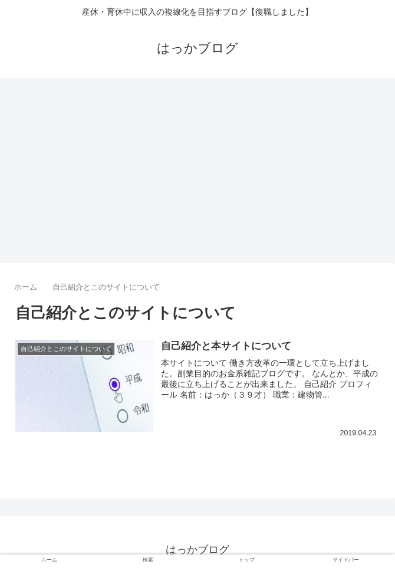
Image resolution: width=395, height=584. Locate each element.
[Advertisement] (197, 174)
